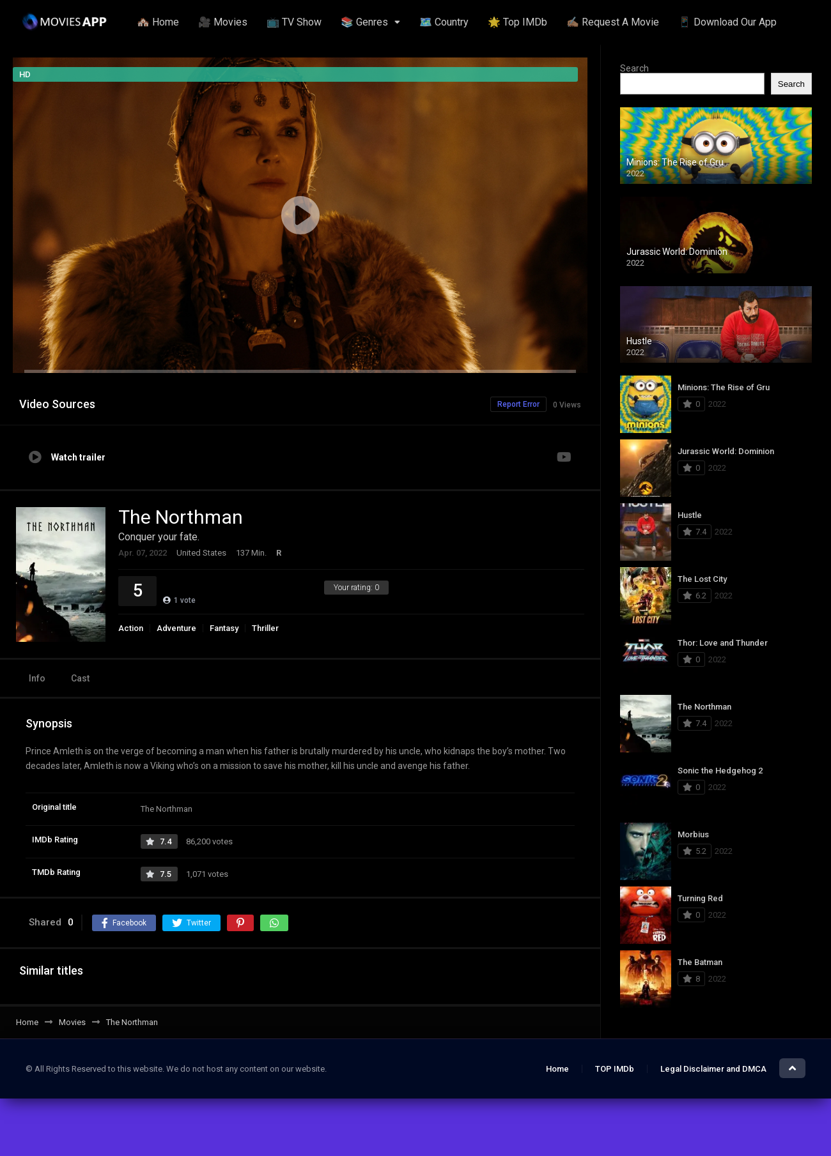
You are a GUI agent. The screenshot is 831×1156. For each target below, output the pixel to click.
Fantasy (224, 628)
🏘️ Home (158, 22)
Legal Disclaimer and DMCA (713, 1069)
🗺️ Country (444, 22)
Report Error (518, 404)
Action (130, 628)
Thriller (265, 628)
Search (634, 68)
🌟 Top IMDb (517, 22)
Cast (80, 678)
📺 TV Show (294, 22)
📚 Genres (364, 22)
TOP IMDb (614, 1069)
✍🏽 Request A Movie (612, 22)
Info (37, 678)
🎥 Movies (222, 22)
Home (557, 1069)
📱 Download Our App (727, 22)
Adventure (176, 628)
